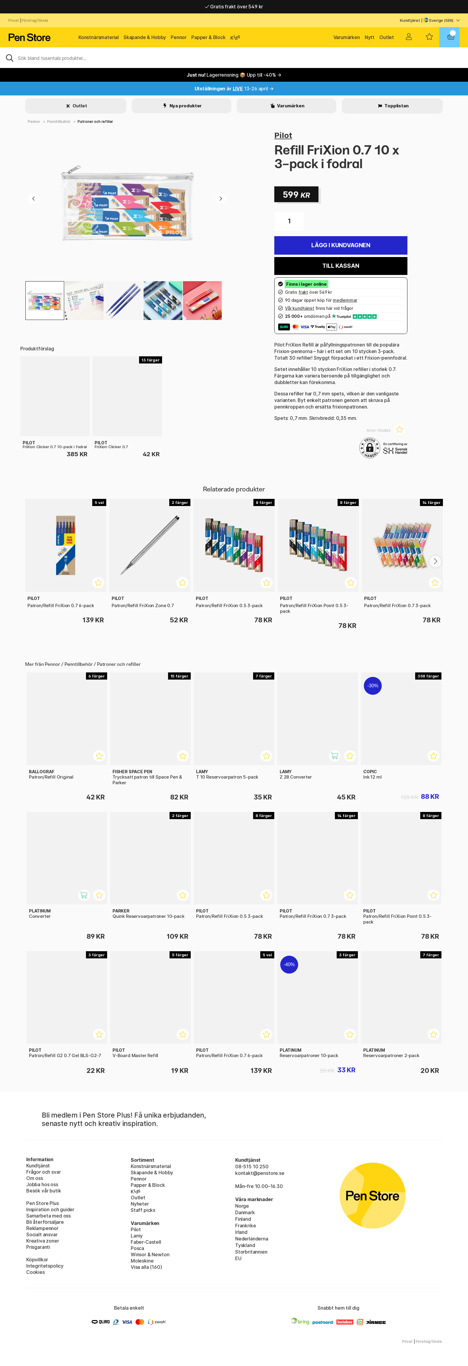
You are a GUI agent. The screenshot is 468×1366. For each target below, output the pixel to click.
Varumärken (346, 37)
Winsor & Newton (150, 1254)
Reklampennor (42, 1228)
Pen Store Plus (42, 1203)
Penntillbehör (59, 121)
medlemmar (345, 300)
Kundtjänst (410, 20)
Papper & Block (208, 37)
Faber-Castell (146, 1242)
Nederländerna (251, 1239)
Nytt (370, 37)
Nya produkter (185, 106)
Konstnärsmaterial (98, 37)
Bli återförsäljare (45, 1222)
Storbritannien (251, 1252)
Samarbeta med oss (48, 1216)
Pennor (179, 37)
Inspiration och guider (50, 1209)
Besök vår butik (43, 1191)
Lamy (137, 1236)
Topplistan (396, 106)
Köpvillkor (37, 1260)
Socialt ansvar (42, 1234)
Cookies (35, 1272)
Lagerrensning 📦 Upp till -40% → (234, 75)
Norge (242, 1206)
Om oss (34, 1178)
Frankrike (245, 1226)
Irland (241, 1232)
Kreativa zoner (42, 1241)
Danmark (245, 1212)
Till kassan (340, 265)
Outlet (386, 37)
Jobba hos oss (42, 1184)
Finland (243, 1219)
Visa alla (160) (146, 1267)
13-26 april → (234, 89)
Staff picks (143, 1210)
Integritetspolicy (45, 1266)
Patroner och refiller (95, 121)
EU (238, 1258)
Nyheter (140, 1204)
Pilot (283, 135)
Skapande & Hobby (145, 37)
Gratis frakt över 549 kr (234, 7)
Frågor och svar (43, 1172)
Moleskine (142, 1261)
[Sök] (234, 57)
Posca (137, 1248)
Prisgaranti (38, 1247)
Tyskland (245, 1245)
